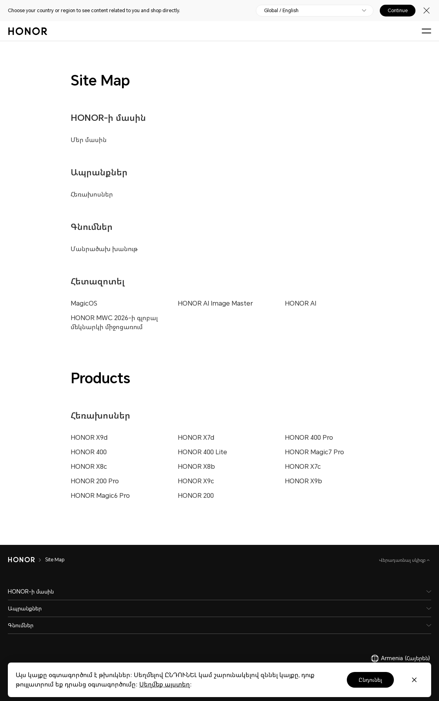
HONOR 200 (196, 495)
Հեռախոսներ (92, 194)
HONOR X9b (303, 481)
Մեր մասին (89, 140)
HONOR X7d (196, 437)
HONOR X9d (89, 437)
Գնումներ (92, 227)
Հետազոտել (98, 281)
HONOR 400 (89, 452)
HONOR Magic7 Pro (314, 452)
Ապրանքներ (99, 172)
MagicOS (84, 303)
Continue (398, 10)
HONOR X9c (196, 481)
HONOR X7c (303, 466)
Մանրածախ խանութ (104, 249)
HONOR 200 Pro (95, 481)
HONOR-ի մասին (108, 118)
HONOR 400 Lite (202, 452)
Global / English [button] (281, 10)
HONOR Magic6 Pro (100, 495)
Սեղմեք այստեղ (164, 684)
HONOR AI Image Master (215, 303)
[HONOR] (26, 560)
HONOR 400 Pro (309, 437)
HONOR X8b (196, 466)
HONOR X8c (89, 466)
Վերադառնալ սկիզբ (403, 560)
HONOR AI (300, 303)
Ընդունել (370, 680)
